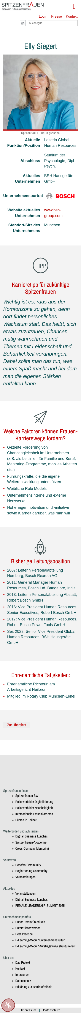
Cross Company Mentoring (32, 848)
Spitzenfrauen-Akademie (30, 842)
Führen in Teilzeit (26, 819)
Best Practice (24, 934)
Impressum (22, 974)
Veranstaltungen (25, 876)
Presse (56, 16)
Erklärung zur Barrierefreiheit (33, 986)
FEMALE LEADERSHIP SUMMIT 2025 (40, 905)
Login (43, 16)
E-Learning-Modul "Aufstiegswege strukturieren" (45, 946)
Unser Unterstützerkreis (30, 921)
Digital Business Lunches (31, 836)
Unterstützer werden (27, 927)
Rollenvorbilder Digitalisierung (34, 801)
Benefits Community (28, 864)
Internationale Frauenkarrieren (34, 813)
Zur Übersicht (16, 725)
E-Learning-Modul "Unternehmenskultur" (40, 940)
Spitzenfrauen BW (26, 795)
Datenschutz (23, 980)
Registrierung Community (31, 870)
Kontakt (72, 16)
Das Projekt (22, 962)
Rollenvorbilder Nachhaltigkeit (34, 807)
